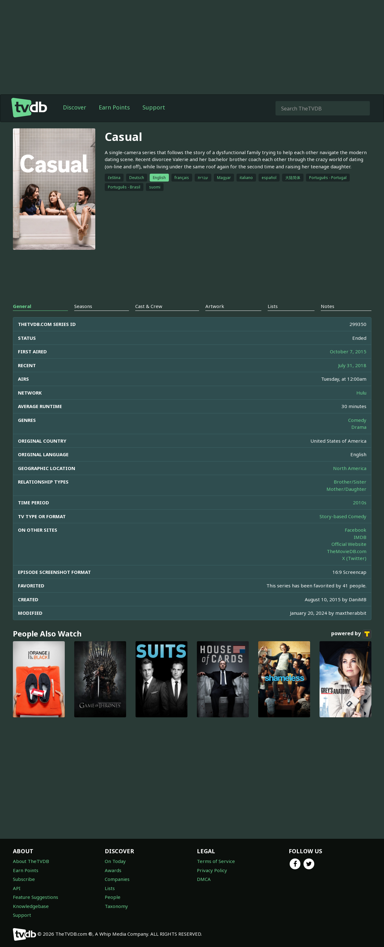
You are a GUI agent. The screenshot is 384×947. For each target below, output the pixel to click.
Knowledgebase (31, 906)
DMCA (204, 879)
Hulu (361, 392)
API (16, 888)
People (112, 897)
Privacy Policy (212, 870)
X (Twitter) (354, 558)
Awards (113, 870)
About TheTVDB (31, 861)
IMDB (360, 537)
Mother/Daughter (346, 489)
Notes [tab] (327, 306)
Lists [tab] (273, 306)
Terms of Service (216, 861)
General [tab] (22, 306)
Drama (358, 427)
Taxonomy (116, 906)
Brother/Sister (350, 482)
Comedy (357, 420)
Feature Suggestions (35, 897)
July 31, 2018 (352, 365)
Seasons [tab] (83, 306)
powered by (351, 634)
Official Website (348, 544)
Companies (117, 879)
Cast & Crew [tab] (148, 306)
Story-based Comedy (343, 516)
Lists (110, 888)
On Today (115, 861)
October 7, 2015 (348, 351)
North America (349, 468)
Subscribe (24, 879)
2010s (359, 502)
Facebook (355, 530)
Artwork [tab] (214, 306)
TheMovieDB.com (346, 551)
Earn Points (114, 107)
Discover (74, 107)
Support (153, 107)
